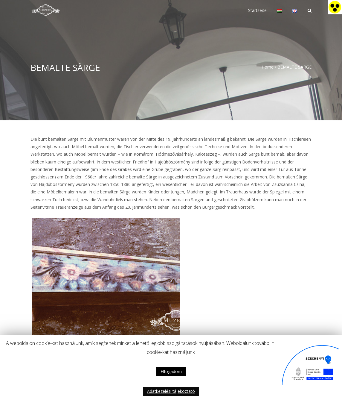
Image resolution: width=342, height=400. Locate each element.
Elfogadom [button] (171, 371)
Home (268, 67)
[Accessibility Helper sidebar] (335, 7)
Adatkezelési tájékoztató (171, 391)
